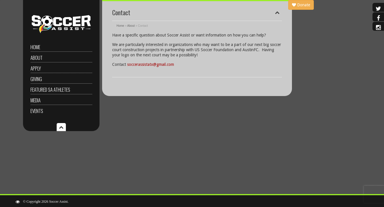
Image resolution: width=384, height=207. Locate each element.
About (36, 57)
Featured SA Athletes (50, 89)
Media (35, 100)
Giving (36, 79)
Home (35, 47)
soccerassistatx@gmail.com (150, 64)
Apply (35, 68)
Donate (301, 5)
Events (36, 110)
